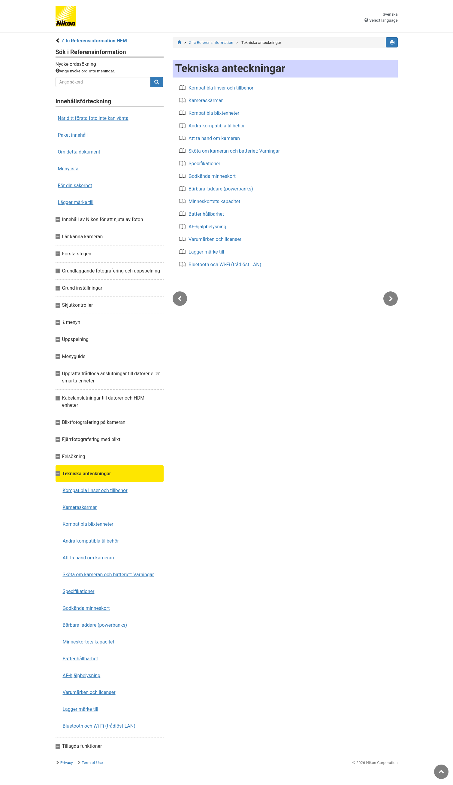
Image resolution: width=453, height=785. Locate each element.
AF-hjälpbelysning (82, 675)
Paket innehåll (73, 135)
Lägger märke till (76, 202)
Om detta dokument (79, 152)
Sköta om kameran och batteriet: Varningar (108, 574)
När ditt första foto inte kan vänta (93, 118)
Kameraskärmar (80, 507)
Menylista (68, 169)
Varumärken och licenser (89, 692)
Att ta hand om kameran (88, 558)
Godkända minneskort (86, 608)
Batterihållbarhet (80, 659)
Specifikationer (79, 591)
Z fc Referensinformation (211, 42)
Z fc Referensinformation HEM (94, 41)
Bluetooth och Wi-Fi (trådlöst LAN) (99, 726)
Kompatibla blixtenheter (88, 524)
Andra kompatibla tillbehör (91, 541)
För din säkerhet (75, 185)
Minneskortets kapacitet (88, 642)
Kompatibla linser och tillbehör (95, 490)
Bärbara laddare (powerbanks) (95, 625)
